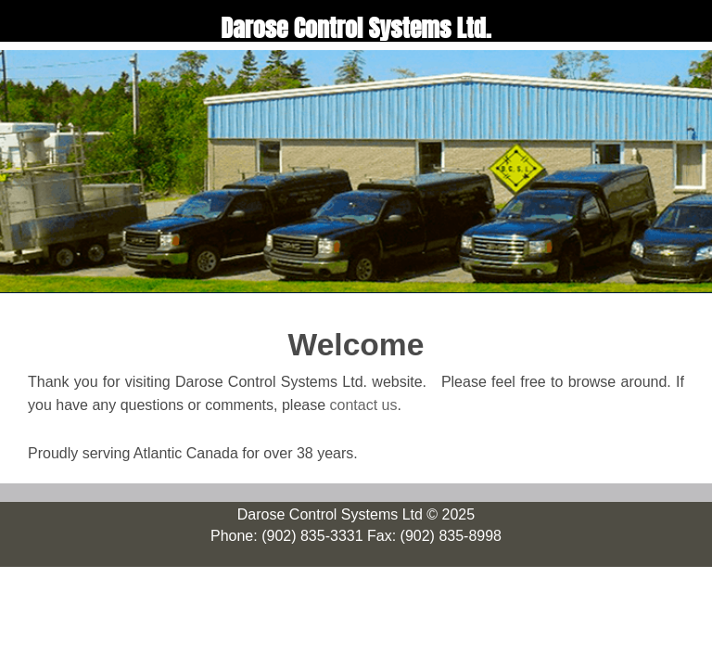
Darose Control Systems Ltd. (355, 27)
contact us (364, 405)
